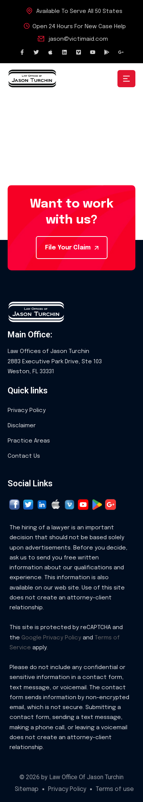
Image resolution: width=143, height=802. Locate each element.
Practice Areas (29, 441)
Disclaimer (22, 426)
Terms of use (115, 789)
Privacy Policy (27, 410)
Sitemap (27, 789)
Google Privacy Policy (51, 638)
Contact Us (24, 456)
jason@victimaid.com (78, 39)
